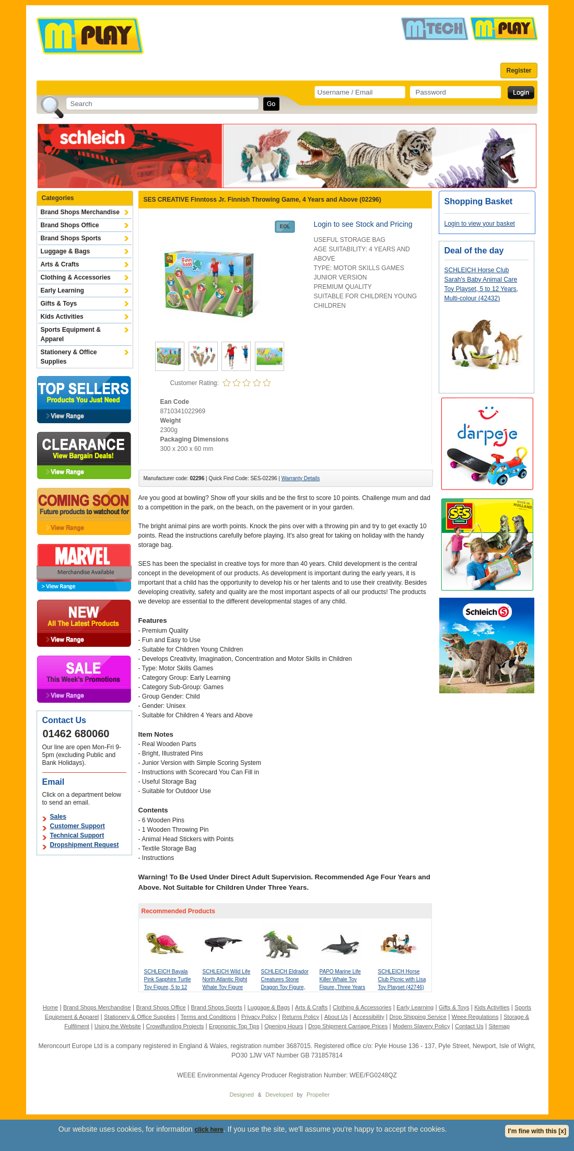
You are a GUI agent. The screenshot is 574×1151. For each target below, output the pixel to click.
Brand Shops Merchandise (80, 212)
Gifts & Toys (59, 303)
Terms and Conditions (208, 1017)
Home (50, 1007)
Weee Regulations (475, 1017)
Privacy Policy (259, 1017)
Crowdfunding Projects (175, 1026)
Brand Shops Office (70, 225)
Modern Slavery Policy (421, 1026)
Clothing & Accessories (76, 277)
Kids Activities (62, 316)
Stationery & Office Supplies (69, 356)
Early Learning (62, 290)
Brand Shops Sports (71, 238)
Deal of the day (474, 250)
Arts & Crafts (60, 264)
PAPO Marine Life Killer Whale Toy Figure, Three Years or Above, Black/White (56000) (343, 987)
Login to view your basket (479, 223)
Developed (279, 1094)
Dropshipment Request (84, 844)
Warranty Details (301, 478)
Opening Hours (283, 1026)
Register (518, 70)
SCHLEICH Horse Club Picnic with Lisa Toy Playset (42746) (402, 979)
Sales (58, 816)
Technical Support (77, 835)
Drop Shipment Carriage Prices (348, 1026)
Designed (242, 1094)
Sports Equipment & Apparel (71, 334)
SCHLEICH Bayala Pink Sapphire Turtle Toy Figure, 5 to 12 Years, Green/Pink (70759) (167, 987)
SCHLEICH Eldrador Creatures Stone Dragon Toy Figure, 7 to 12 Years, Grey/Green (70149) (285, 987)
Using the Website (118, 1026)
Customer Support (77, 826)
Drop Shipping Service (417, 1017)
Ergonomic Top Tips (234, 1026)
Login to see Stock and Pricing (363, 224)
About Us (336, 1017)
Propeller (318, 1094)
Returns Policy (300, 1017)
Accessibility (368, 1017)
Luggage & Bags (65, 251)
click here (208, 1129)
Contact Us (469, 1026)
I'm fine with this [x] (537, 1131)
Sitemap (498, 1026)
